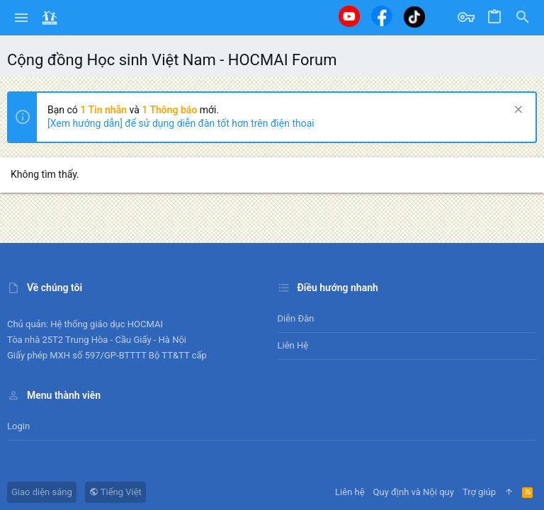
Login (18, 426)
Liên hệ (293, 345)
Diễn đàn (296, 318)
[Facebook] (382, 16)
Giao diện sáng (41, 492)
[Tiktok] (414, 16)
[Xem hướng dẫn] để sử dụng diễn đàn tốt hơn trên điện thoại (180, 123)
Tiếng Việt (115, 492)
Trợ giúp (479, 492)
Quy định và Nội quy (413, 492)
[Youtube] (349, 16)
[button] (21, 17)
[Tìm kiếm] (523, 18)
